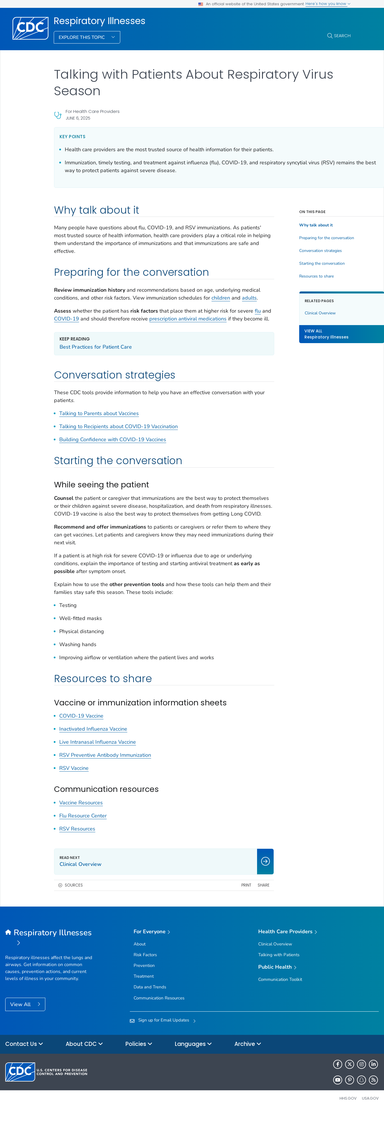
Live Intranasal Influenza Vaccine (97, 765)
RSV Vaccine (74, 791)
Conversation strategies (298, 250)
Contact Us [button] (24, 1068)
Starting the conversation (299, 263)
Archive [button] (247, 1068)
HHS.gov (348, 1122)
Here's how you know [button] (328, 3)
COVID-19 (101, 326)
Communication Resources (159, 1021)
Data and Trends (150, 1010)
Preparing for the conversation (304, 238)
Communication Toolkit (280, 1003)
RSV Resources (77, 852)
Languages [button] (193, 1068)
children (240, 297)
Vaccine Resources (81, 826)
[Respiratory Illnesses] (52, 961)
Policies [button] (138, 1068)
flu (74, 326)
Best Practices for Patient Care (96, 362)
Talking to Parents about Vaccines (99, 429)
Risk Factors (145, 978)
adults (71, 305)
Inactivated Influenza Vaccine (93, 752)
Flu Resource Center (83, 839)
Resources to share (294, 276)
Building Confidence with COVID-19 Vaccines (112, 455)
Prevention (144, 989)
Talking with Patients (278, 978)
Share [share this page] (241, 908)
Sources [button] (74, 908)
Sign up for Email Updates (163, 1043)
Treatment (144, 1000)
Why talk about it (293, 225)
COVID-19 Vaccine (81, 739)
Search (342, 36)
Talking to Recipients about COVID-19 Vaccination (118, 442)
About (140, 967)
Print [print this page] (224, 908)
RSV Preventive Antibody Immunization (105, 778)
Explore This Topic (82, 37)
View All (21, 1027)
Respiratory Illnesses (100, 21)
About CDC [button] (84, 1068)
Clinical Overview (297, 313)
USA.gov (370, 1122)
